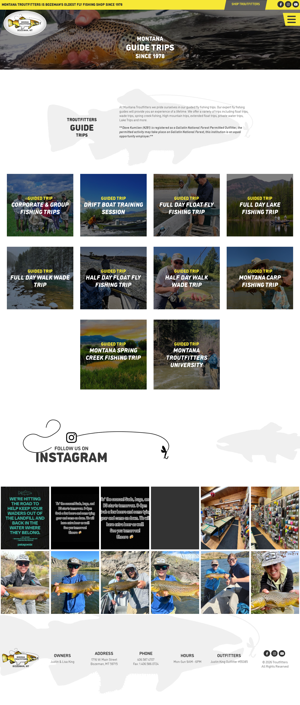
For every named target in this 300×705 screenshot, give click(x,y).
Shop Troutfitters (246, 4)
